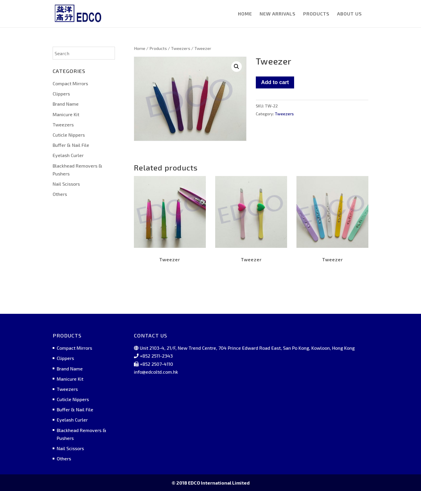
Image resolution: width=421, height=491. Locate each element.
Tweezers (180, 48)
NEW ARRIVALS (278, 14)
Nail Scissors (66, 184)
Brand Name (66, 104)
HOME (245, 14)
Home (139, 48)
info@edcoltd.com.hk (156, 372)
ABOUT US (349, 14)
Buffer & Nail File (71, 145)
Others (60, 194)
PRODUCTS (316, 14)
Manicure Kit (66, 114)
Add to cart (275, 82)
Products (158, 48)
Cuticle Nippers (69, 134)
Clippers (61, 93)
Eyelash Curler (68, 155)
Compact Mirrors (70, 83)
